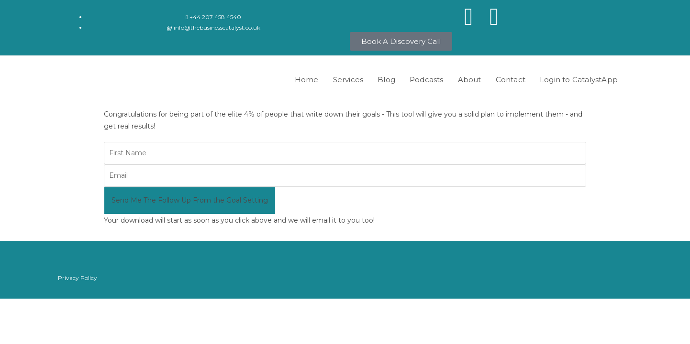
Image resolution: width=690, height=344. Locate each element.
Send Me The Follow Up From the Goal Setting (189, 200)
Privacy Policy (77, 277)
